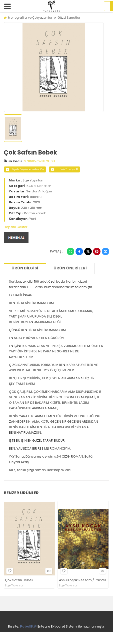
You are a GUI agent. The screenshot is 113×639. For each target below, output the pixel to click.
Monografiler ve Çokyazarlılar (30, 17)
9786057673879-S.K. (40, 161)
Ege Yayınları (33, 180)
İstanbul (36, 196)
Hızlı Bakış (48, 571)
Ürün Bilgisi (25, 268)
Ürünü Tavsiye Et (64, 169)
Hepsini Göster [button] (16, 227)
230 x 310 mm (31, 207)
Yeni (32, 218)
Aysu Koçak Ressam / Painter (82, 580)
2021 (36, 202)
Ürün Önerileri (70, 268)
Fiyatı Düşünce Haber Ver (25, 169)
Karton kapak (35, 213)
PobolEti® (28, 626)
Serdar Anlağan (39, 191)
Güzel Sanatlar (69, 17)
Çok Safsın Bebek (19, 580)
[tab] (56, 227)
